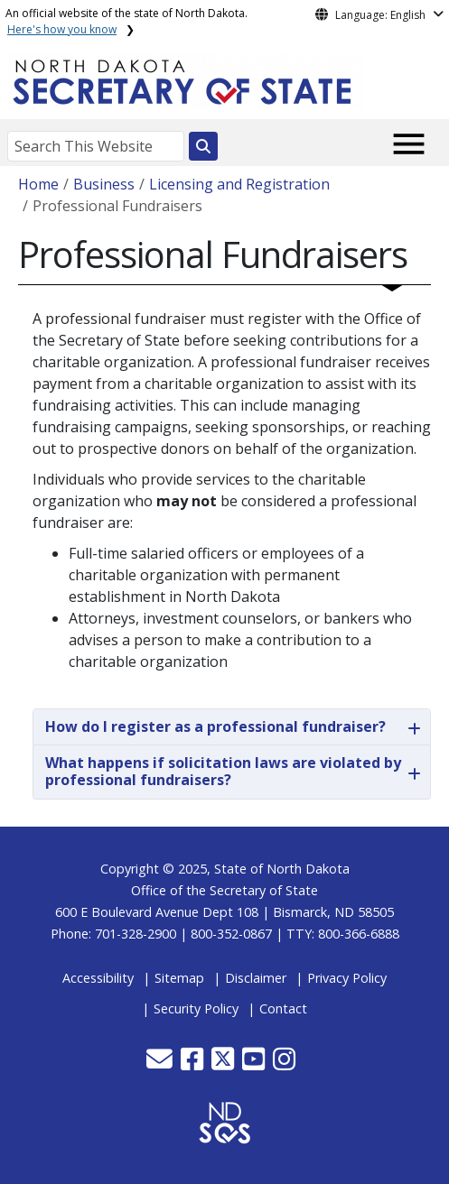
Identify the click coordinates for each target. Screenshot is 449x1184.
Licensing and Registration (239, 184)
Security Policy (196, 1008)
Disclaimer (255, 977)
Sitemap (179, 977)
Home (38, 184)
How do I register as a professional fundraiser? (215, 726)
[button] (161, 1063)
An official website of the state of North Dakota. (126, 21)
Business (104, 184)
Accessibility (98, 977)
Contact (283, 1008)
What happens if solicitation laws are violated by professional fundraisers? (223, 771)
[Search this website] (203, 146)
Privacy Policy (347, 977)
